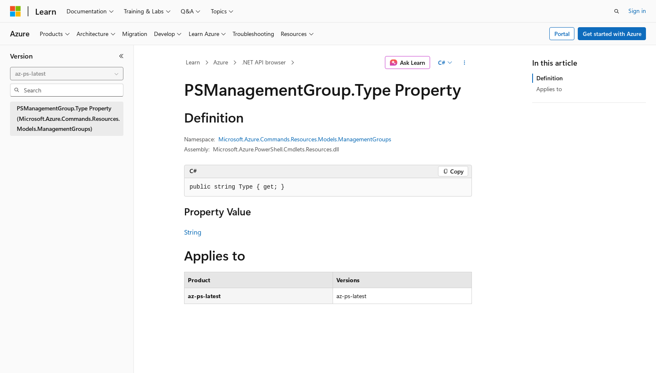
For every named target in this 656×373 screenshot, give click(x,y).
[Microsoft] (15, 11)
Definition (549, 78)
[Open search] (616, 11)
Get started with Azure (612, 34)
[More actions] (464, 62)
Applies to (549, 89)
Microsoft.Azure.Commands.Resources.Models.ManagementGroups (304, 139)
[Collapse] (121, 56)
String (192, 231)
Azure (220, 62)
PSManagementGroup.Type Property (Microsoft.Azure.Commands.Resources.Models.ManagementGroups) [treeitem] (68, 118)
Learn (193, 62)
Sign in (637, 11)
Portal (562, 34)
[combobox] (66, 73)
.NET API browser (264, 62)
